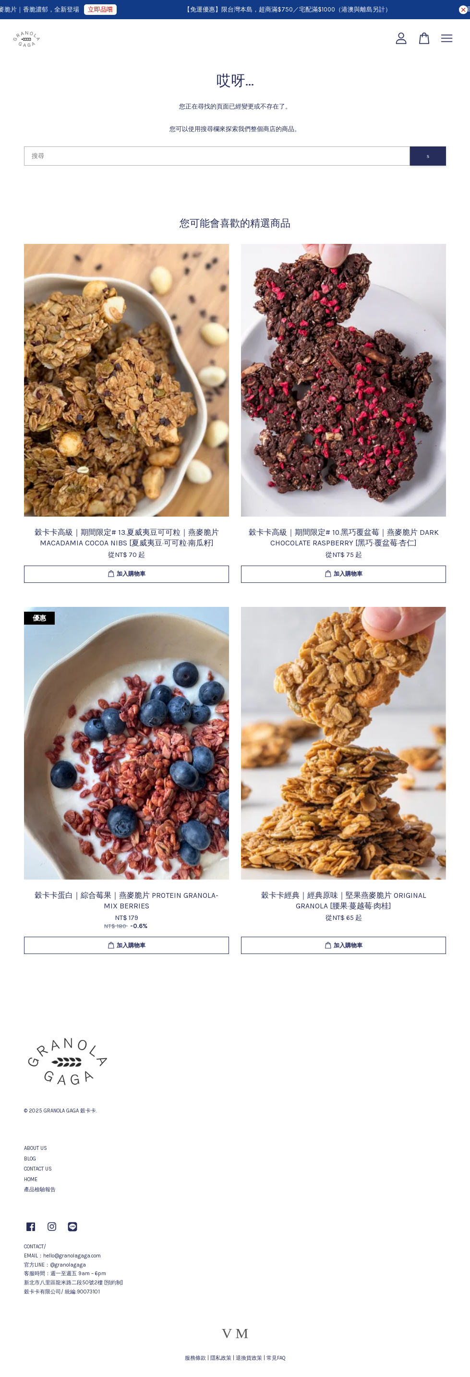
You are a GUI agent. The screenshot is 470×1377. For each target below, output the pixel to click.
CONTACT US (38, 1169)
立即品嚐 (105, 9)
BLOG (30, 1159)
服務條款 (195, 1358)
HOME (30, 1179)
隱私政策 (220, 1358)
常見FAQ (276, 1358)
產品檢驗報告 (40, 1189)
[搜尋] (217, 156)
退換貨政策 (249, 1358)
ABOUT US (35, 1148)
